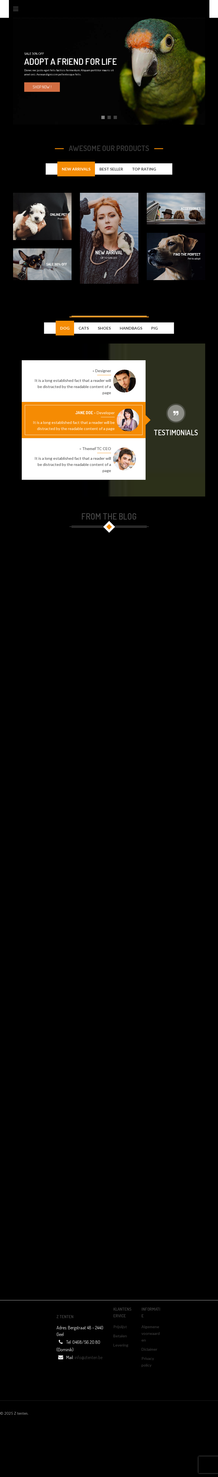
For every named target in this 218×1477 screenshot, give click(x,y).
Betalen (120, 1335)
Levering (120, 1345)
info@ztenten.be (88, 1357)
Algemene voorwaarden (150, 1333)
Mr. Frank (69, 448)
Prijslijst (120, 1326)
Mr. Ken (84, 370)
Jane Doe (84, 412)
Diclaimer (149, 1349)
